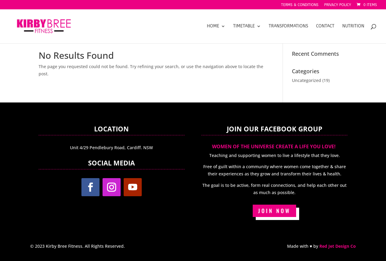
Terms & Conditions (299, 5)
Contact (325, 26)
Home (213, 26)
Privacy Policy (337, 5)
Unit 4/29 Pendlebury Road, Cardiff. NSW (111, 147)
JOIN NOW (274, 211)
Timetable (244, 26)
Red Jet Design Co (337, 246)
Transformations (288, 26)
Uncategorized (306, 80)
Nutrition (353, 26)
